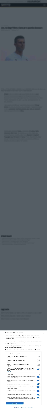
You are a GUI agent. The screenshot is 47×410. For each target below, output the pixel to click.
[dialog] (23, 370)
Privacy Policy (30, 407)
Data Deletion (16, 407)
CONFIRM (14, 403)
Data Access (23, 407)
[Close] (44, 333)
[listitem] (23, 353)
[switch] (38, 356)
